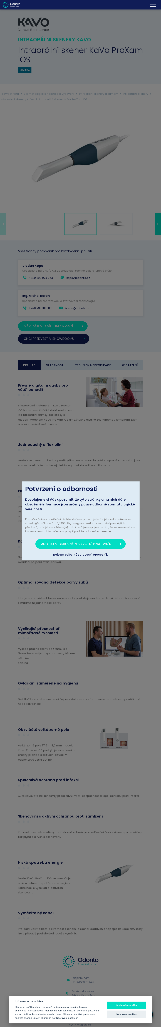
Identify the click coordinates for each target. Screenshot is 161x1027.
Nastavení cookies (127, 1014)
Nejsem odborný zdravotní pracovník (80, 554)
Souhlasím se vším (126, 1005)
